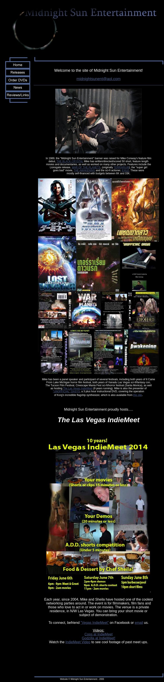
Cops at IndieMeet (98, 634)
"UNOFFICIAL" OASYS (66, 391)
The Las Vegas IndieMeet (77, 388)
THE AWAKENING (84, 170)
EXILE (125, 170)
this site (137, 395)
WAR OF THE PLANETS (86, 167)
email (139, 622)
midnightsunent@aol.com (98, 79)
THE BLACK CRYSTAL (69, 161)
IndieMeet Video (77, 642)
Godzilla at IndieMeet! (98, 638)
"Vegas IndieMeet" (95, 622)
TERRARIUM (121, 167)
